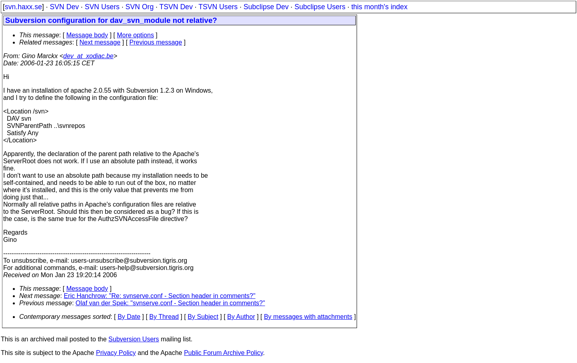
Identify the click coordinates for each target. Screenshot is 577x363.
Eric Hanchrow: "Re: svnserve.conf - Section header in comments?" (159, 295)
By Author (241, 316)
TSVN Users (218, 7)
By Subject (203, 316)
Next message (99, 42)
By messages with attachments (308, 316)
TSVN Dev (176, 7)
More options (135, 35)
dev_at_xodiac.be (88, 56)
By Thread (164, 316)
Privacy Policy (116, 352)
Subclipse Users (320, 7)
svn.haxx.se (23, 7)
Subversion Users (134, 339)
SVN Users (102, 7)
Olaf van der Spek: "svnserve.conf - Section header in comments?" (170, 303)
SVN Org (139, 7)
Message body (87, 35)
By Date (128, 316)
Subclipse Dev (266, 7)
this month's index (379, 7)
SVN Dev (64, 7)
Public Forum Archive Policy (223, 352)
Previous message (155, 42)
